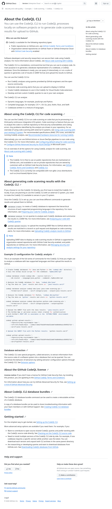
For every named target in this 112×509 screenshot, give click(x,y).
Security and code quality (14, 9)
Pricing (41, 501)
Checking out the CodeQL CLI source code (54, 433)
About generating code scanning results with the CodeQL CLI (34, 183)
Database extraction (16, 350)
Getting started (15, 416)
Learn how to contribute (64, 479)
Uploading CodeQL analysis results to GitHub (53, 231)
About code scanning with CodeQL (59, 61)
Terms (22, 501)
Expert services (50, 501)
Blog (59, 501)
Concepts (28, 9)
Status (35, 501)
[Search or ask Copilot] (65, 3)
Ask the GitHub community (14, 488)
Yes (8, 469)
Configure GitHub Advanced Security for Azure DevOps (28, 144)
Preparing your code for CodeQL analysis (37, 212)
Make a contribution (67, 475)
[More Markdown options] (103, 20)
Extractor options (28, 362)
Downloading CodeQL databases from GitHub (40, 447)
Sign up (105, 3)
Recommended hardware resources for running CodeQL (51, 135)
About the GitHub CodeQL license (26, 369)
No (17, 469)
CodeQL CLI (58, 9)
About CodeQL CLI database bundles (28, 391)
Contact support (11, 491)
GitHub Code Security (23, 51)
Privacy (28, 501)
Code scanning (39, 9)
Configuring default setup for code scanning (57, 142)
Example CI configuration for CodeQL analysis (29, 254)
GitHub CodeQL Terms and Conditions (58, 46)
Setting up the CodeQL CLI (47, 422)
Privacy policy (8, 473)
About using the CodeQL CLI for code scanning (34, 114)
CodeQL (49, 9)
